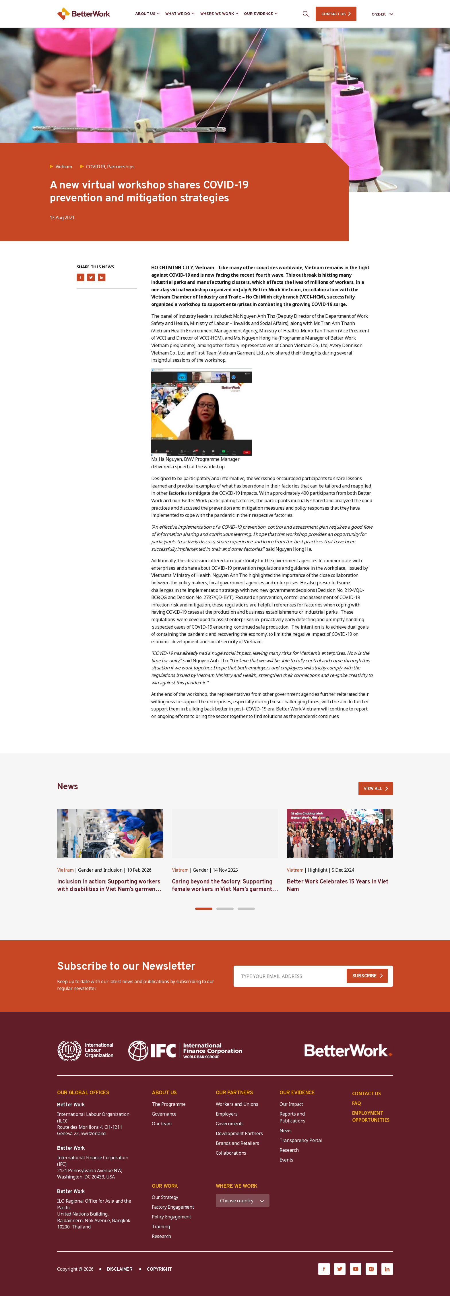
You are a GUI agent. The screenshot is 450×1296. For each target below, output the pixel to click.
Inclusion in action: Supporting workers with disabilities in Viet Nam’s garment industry (108, 890)
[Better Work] (348, 1051)
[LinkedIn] (387, 1270)
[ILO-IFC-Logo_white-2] (85, 1051)
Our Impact (291, 1105)
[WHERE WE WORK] (243, 1201)
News (286, 1131)
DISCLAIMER (120, 1271)
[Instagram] (371, 1270)
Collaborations (231, 1154)
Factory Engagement (173, 1208)
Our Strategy (165, 1198)
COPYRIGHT (159, 1271)
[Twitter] (340, 1270)
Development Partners (239, 1134)
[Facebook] (324, 1270)
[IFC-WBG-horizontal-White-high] (185, 1051)
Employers (227, 1115)
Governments (230, 1124)
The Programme (169, 1105)
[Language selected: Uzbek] (378, 14)
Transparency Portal (301, 1141)
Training (161, 1227)
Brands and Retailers (237, 1144)
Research (289, 1151)
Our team (161, 1124)
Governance (164, 1115)
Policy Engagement (172, 1218)
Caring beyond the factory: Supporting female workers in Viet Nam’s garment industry (222, 890)
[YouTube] (355, 1270)
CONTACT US (333, 14)
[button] (203, 910)
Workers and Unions (237, 1105)
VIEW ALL (372, 789)
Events (286, 1161)
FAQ (356, 1104)
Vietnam (65, 872)
